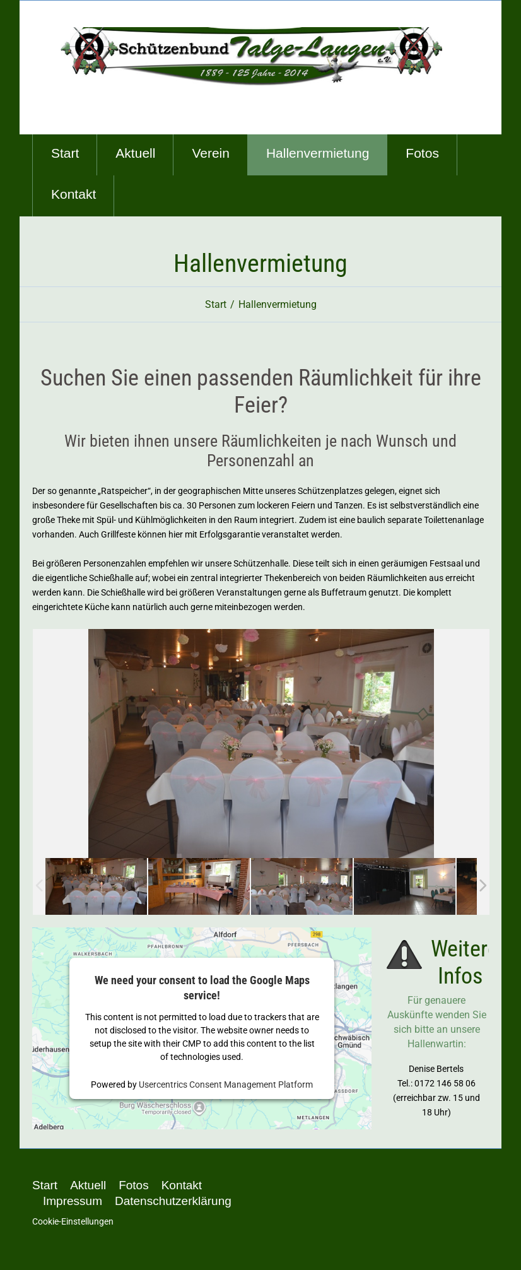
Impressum (72, 1201)
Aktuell (135, 153)
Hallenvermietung (317, 153)
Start (65, 153)
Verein (211, 153)
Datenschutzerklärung (173, 1201)
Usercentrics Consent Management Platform (226, 1084)
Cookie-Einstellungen (73, 1221)
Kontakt (73, 194)
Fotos (422, 153)
